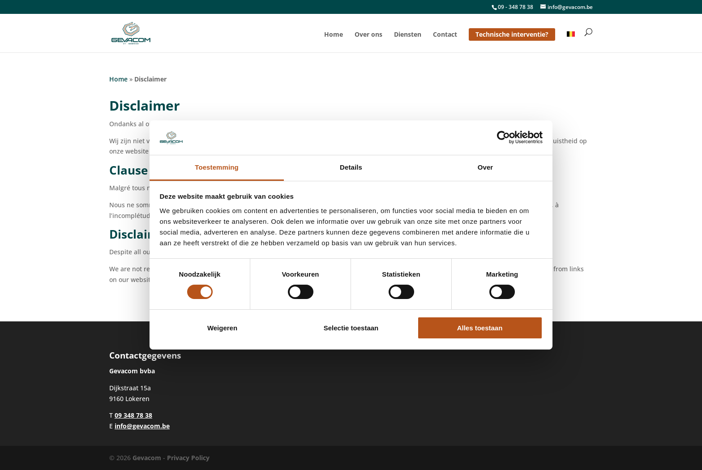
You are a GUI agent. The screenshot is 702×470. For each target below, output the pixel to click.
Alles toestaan (480, 328)
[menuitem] (571, 41)
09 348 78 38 (133, 415)
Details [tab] (351, 167)
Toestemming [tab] (217, 167)
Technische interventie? (511, 34)
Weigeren (222, 328)
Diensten (407, 34)
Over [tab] (485, 167)
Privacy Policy (188, 457)
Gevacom (147, 457)
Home (333, 34)
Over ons (368, 34)
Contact (445, 34)
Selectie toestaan (351, 328)
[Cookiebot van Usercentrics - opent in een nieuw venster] (503, 137)
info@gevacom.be (142, 426)
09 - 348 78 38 (515, 7)
